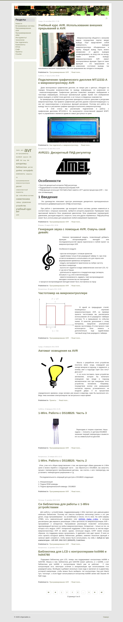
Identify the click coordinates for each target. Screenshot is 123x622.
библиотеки (21, 167)
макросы (29, 174)
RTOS (18, 47)
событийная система (26, 195)
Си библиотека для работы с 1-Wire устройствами (63, 505)
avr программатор (22, 153)
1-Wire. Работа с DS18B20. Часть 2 (62, 460)
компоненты (20, 174)
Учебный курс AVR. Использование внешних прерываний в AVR (70, 27)
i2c (30, 157)
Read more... (76, 72)
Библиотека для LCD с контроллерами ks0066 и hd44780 (72, 553)
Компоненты (20, 45)
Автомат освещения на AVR (58, 350)
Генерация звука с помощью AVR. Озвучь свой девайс (71, 231)
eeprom (25, 157)
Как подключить (22, 42)
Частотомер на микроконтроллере (62, 293)
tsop (24, 160)
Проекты (19, 52)
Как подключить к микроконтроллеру (63, 145)
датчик (30, 167)
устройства (21, 206)
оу (17, 177)
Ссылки (19, 54)
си (17, 195)
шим (17, 215)
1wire (18, 150)
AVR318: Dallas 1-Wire (88, 519)
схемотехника (23, 199)
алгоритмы (21, 164)
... (83, 592)
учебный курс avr (23, 210)
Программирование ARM (23, 34)
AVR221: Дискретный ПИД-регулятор (64, 152)
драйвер (19, 170)
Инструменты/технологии (21, 39)
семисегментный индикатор (22, 191)
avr (27, 150)
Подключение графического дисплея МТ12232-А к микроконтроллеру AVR (72, 81)
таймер (18, 202)
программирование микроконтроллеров (23, 182)
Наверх (106, 617)
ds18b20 (19, 157)
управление (26, 202)
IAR (17, 160)
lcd (21, 160)
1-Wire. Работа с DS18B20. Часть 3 (62, 413)
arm (22, 150)
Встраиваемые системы (25, 26)
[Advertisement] (26, 102)
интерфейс (28, 170)
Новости (19, 24)
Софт (18, 49)
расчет (19, 186)
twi (28, 160)
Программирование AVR (23, 29)
